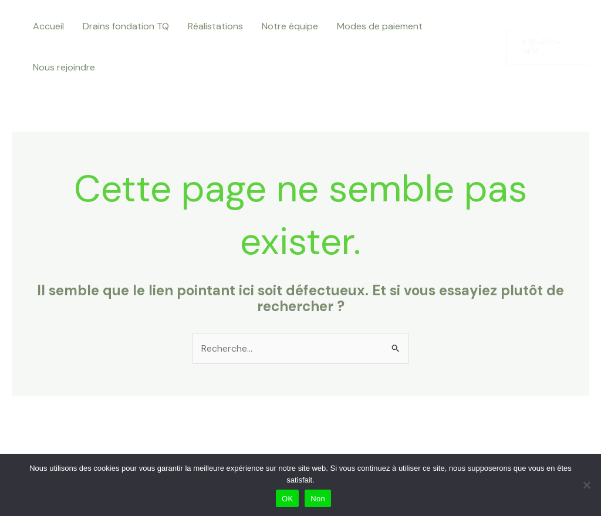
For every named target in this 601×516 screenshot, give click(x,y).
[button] (547, 47)
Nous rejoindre (64, 67)
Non (317, 498)
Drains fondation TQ (126, 26)
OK (287, 498)
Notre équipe (290, 26)
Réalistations (215, 26)
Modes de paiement (380, 26)
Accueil (48, 26)
